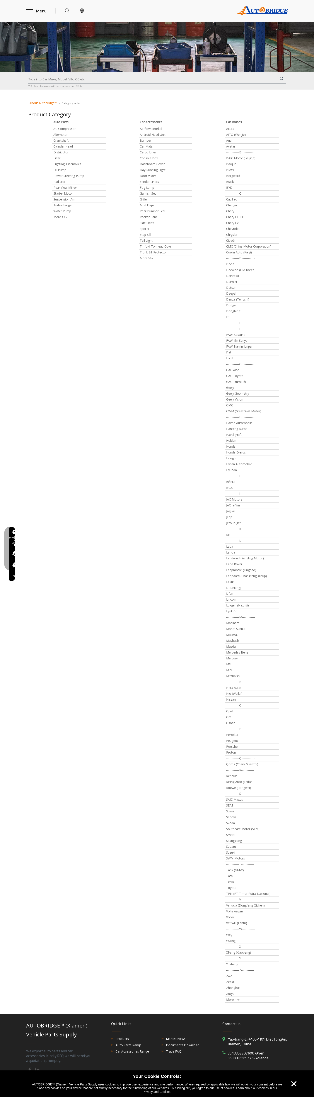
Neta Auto (233, 688)
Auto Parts (60, 122)
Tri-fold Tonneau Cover (156, 246)
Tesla (230, 882)
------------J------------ (239, 493)
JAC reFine (233, 505)
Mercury (232, 658)
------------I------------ (239, 476)
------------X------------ (240, 946)
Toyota (231, 888)
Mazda (231, 646)
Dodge (231, 305)
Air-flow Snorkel (151, 129)
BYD (229, 187)
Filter (56, 158)
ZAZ (229, 976)
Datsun (231, 287)
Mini (229, 670)
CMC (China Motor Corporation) (248, 246)
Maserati (232, 635)
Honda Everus (236, 452)
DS (228, 317)
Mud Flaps (147, 205)
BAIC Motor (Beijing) (240, 158)
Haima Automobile (239, 423)
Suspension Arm (64, 199)
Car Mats (146, 146)
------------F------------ (240, 329)
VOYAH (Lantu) (236, 923)
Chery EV (232, 223)
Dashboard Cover (152, 164)
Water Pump (62, 211)
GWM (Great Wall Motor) (243, 411)
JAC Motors (234, 499)
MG (228, 664)
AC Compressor (64, 129)
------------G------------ (240, 364)
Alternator (60, 134)
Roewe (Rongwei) (238, 788)
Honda (231, 446)
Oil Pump (59, 170)
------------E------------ (240, 323)
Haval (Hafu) (235, 435)
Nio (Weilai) (234, 693)
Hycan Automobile (239, 464)
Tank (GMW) (235, 870)
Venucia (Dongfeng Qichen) (245, 905)
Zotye (230, 994)
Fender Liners (149, 182)
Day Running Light (153, 170)
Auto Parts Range (129, 1045)
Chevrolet (233, 229)
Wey (229, 935)
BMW (230, 170)
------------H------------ (240, 417)
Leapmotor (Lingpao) (241, 570)
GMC (229, 405)
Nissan (231, 699)
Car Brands (234, 122)
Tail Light (146, 240)
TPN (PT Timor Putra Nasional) (248, 894)
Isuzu (230, 488)
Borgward (233, 176)
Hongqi (231, 458)
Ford (229, 358)
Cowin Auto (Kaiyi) (239, 252)
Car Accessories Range (132, 1051)
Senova (231, 817)
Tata (229, 876)
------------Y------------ (240, 958)
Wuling (231, 941)
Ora (228, 717)
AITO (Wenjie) (236, 134)
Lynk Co (231, 611)
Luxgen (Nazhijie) (238, 605)
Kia (228, 535)
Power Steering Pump (68, 176)
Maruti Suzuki (235, 629)
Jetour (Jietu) (235, 523)
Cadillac (231, 199)
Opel (229, 711)
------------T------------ (240, 864)
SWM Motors (235, 858)
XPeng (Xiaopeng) (238, 952)
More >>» (60, 217)
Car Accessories (151, 122)
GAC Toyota (234, 376)
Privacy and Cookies (157, 1092)
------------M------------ (240, 617)
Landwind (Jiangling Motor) (245, 558)
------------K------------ (240, 529)
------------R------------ (240, 770)
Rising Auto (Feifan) (240, 782)
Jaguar (230, 511)
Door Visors (148, 176)
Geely (230, 387)
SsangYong (234, 841)
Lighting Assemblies (67, 164)
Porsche (232, 746)
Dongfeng (233, 311)
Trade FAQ (173, 1051)
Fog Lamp (147, 187)
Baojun (231, 164)
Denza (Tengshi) (237, 299)
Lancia (230, 552)
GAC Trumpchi (236, 382)
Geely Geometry (237, 393)
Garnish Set (148, 193)
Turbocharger (63, 205)
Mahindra (232, 623)
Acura (230, 129)
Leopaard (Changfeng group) (246, 576)
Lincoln (231, 599)
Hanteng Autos (236, 429)
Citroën (231, 240)
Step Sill (145, 235)
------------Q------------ (240, 758)
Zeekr (230, 982)
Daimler (231, 282)
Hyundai (231, 470)
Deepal (231, 293)
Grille (143, 199)
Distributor (60, 152)
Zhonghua (233, 988)
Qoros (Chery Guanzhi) (242, 764)
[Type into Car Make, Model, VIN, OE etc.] (153, 79)
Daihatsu (232, 276)
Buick (230, 182)
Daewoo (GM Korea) (241, 270)
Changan (232, 205)
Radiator (59, 182)
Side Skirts (147, 223)
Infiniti (230, 482)
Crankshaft (61, 140)
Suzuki (230, 852)
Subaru (231, 846)
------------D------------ (240, 258)
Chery (230, 211)
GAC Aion (232, 370)
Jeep (229, 517)
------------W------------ (240, 929)
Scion (230, 811)
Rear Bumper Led (152, 211)
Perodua (232, 735)
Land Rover (234, 564)
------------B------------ (240, 152)
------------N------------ (240, 682)
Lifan (229, 593)
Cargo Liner (148, 152)
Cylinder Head (63, 146)
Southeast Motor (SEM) (242, 829)
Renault (231, 776)
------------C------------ (240, 193)
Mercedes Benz (237, 652)
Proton (231, 752)
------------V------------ (240, 899)
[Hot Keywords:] (282, 79)
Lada (229, 546)
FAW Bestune (235, 335)
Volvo (230, 917)
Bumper (145, 140)
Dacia (230, 264)
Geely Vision (234, 399)
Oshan (230, 723)
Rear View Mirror (65, 187)
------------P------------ (240, 729)
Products (122, 1039)
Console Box (149, 158)
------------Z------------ (240, 970)
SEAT (230, 805)
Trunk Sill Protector (153, 252)
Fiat (228, 352)
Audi (229, 140)
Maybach (232, 641)
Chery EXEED (235, 217)
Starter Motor (63, 193)
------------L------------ (240, 540)
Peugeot (232, 741)
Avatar (230, 146)
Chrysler (231, 235)
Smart (230, 835)
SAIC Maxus (234, 799)
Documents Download (182, 1045)
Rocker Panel (149, 217)
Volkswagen (234, 911)
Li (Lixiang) (233, 588)
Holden (231, 440)
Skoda (230, 823)
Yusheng (232, 964)
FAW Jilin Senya (236, 340)
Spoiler (144, 229)
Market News (176, 1039)
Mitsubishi (233, 676)
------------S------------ (240, 793)
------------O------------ (240, 705)
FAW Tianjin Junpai (239, 346)
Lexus (230, 582)
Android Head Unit (153, 134)
